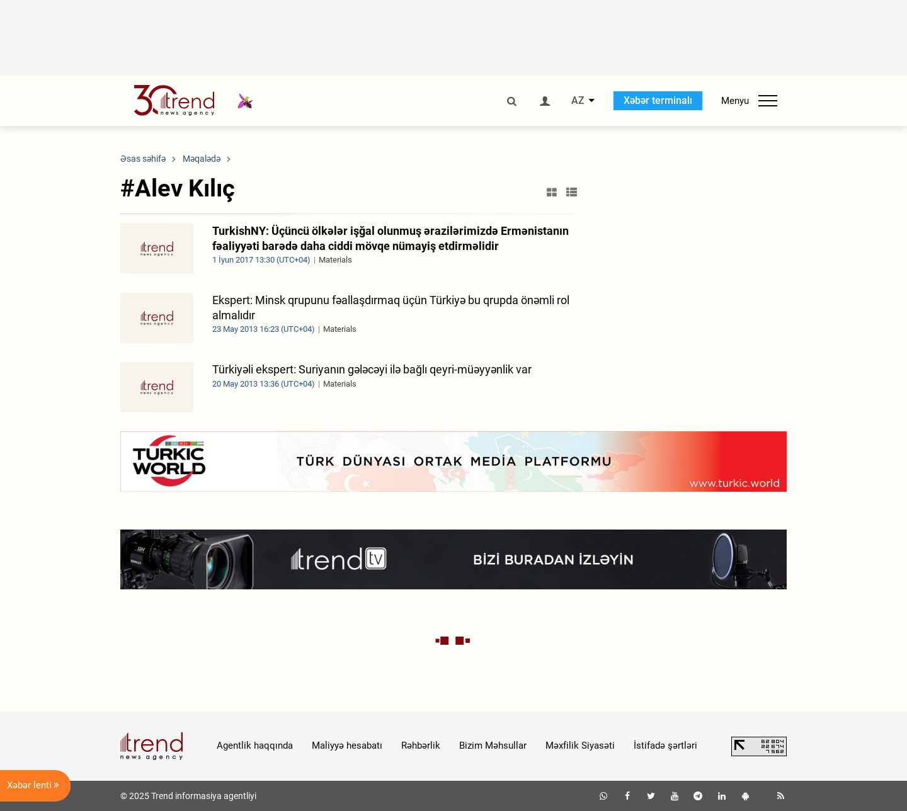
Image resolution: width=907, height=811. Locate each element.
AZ (578, 101)
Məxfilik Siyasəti (580, 745)
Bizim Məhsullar (493, 745)
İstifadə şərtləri (665, 745)
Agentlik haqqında (255, 745)
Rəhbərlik (420, 745)
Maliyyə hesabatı (347, 745)
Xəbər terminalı (658, 100)
